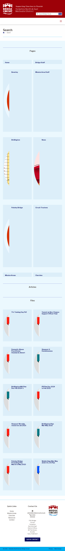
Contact (11, 520)
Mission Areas (11, 513)
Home (12, 511)
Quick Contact (32, 539)
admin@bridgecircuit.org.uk (36, 513)
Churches (12, 515)
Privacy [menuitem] (51, 549)
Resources (11, 517)
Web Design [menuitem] (57, 549)
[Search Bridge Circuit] (47, 14)
